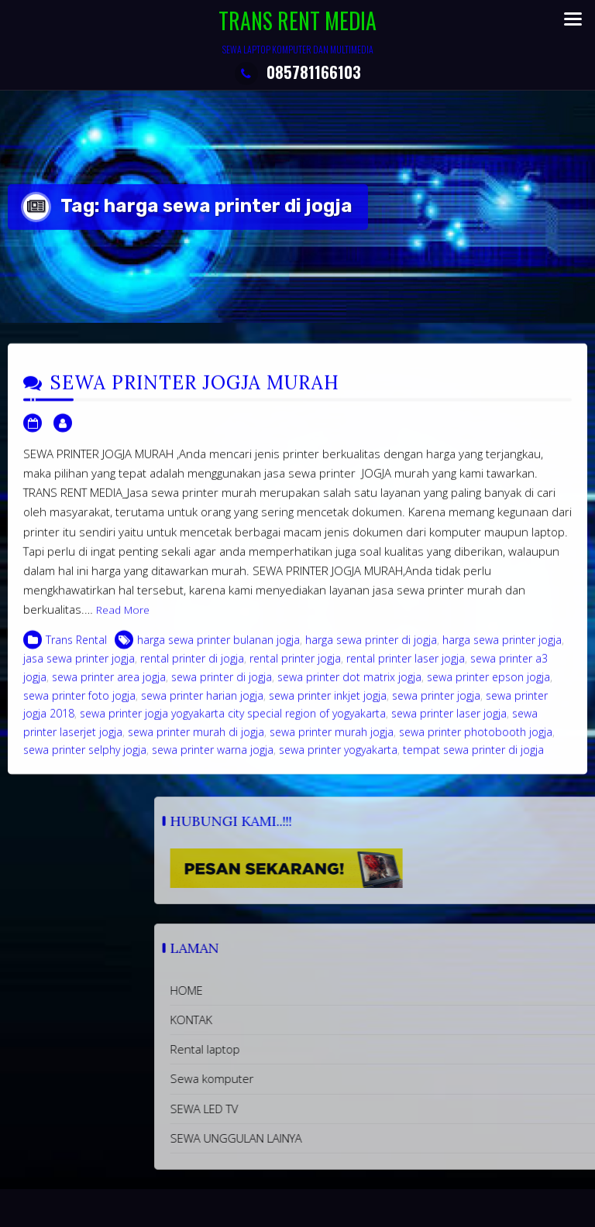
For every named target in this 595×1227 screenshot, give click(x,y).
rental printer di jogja (192, 670)
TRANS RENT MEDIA (297, 20)
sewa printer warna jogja (212, 760)
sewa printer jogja (436, 706)
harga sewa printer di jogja (371, 651)
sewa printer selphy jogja (84, 760)
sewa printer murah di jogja (196, 742)
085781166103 (298, 72)
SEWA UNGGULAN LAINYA (372, 1138)
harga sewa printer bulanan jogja (218, 651)
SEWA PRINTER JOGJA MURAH (194, 394)
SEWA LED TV (340, 1108)
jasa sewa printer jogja (79, 670)
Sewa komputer (348, 1078)
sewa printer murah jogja (332, 742)
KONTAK (327, 1019)
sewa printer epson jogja (488, 687)
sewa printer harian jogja (202, 706)
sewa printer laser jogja (449, 724)
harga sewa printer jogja (502, 651)
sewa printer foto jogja (79, 706)
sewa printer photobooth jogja (475, 742)
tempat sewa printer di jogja (473, 760)
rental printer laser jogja (405, 670)
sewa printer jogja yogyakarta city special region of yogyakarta (233, 724)
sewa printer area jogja (109, 687)
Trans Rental (76, 651)
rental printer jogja (295, 670)
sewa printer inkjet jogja (328, 706)
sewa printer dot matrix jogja (349, 687)
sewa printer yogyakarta (338, 760)
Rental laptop (341, 1049)
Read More (123, 621)
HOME (322, 990)
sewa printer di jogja (221, 687)
